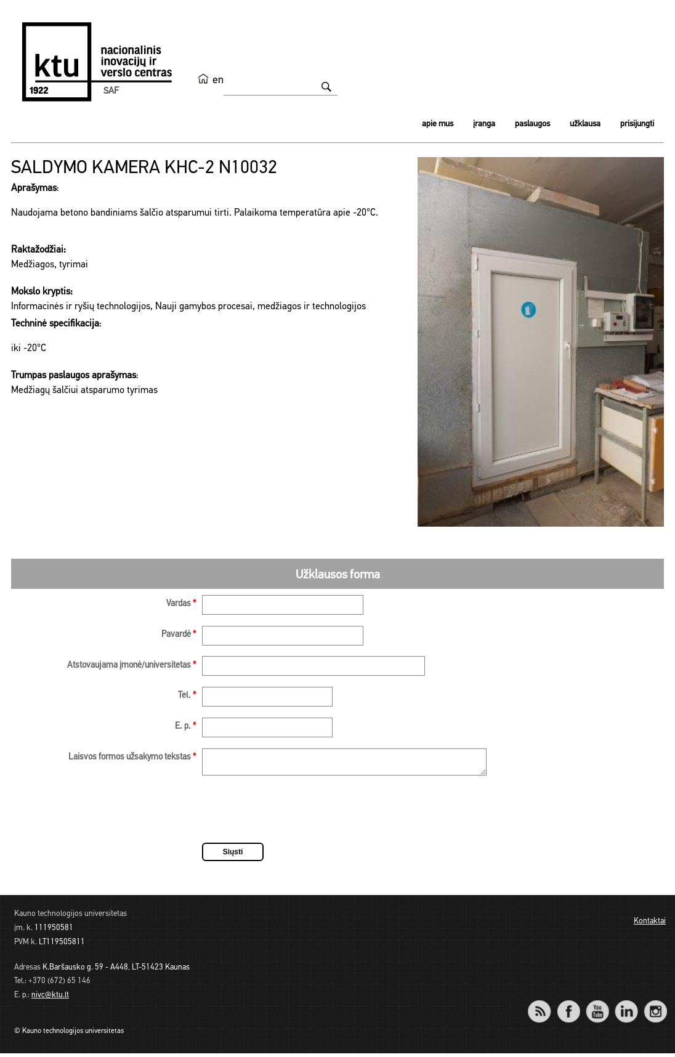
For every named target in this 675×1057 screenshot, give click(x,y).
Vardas (181, 604)
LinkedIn (626, 1007)
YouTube (597, 1007)
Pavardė (178, 634)
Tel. (187, 695)
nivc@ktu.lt (50, 999)
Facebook (568, 1007)
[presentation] (295, 815)
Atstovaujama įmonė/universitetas (131, 665)
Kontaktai (650, 925)
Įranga (484, 124)
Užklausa (585, 124)
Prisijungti (637, 124)
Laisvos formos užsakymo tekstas (132, 757)
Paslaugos (532, 124)
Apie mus (437, 124)
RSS (544, 1007)
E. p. (185, 726)
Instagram (655, 1007)
